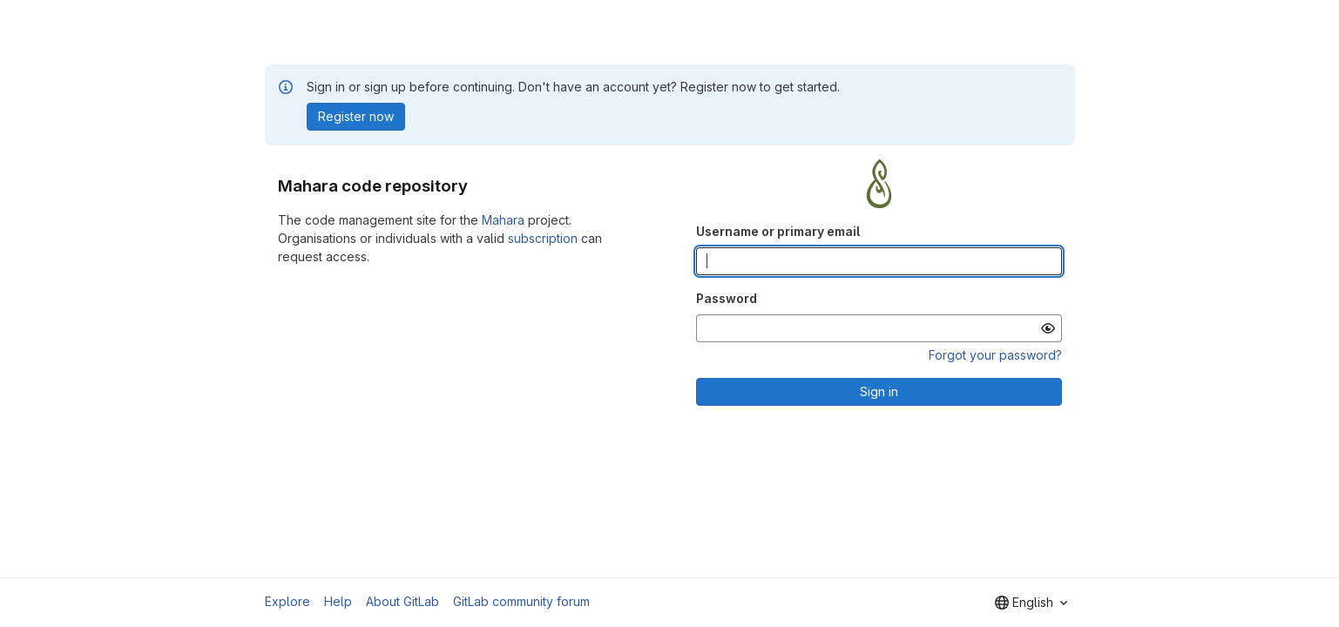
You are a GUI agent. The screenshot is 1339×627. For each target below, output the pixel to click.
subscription (543, 238)
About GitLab (402, 601)
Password (726, 298)
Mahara (503, 219)
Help (338, 601)
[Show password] (1048, 328)
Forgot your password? (995, 354)
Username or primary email (778, 231)
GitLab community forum (521, 601)
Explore (287, 601)
